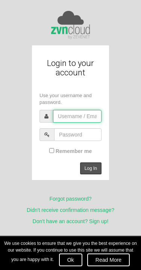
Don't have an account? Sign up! (71, 221)
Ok (70, 260)
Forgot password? (70, 199)
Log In (91, 168)
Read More (108, 260)
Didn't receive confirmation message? (70, 210)
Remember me (70, 151)
